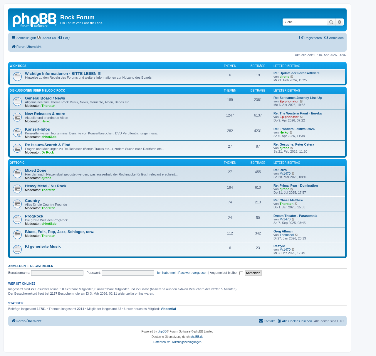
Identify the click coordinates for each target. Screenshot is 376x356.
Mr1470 (285, 173)
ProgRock (34, 216)
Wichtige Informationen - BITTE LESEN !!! (63, 73)
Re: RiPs (280, 170)
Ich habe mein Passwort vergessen (182, 272)
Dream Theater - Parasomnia (295, 215)
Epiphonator (289, 101)
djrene (284, 76)
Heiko (45, 121)
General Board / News (45, 98)
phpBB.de (196, 336)
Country (32, 200)
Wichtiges (18, 66)
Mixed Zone (35, 170)
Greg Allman (283, 231)
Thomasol (287, 235)
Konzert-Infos (37, 129)
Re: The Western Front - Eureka (297, 113)
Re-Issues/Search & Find (47, 145)
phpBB (162, 331)
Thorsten (48, 105)
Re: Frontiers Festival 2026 (294, 129)
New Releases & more (45, 114)
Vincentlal (168, 309)
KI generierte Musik (43, 246)
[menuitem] (46, 37)
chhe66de (48, 137)
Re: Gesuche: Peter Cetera (293, 144)
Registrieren (41, 266)
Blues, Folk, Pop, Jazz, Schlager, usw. (59, 232)
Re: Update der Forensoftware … (298, 73)
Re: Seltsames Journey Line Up (297, 97)
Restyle (279, 246)
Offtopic (17, 162)
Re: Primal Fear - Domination (295, 185)
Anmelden (17, 266)
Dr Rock (47, 152)
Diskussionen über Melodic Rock (37, 90)
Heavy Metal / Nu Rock (45, 186)
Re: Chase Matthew (288, 200)
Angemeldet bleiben (226, 272)
